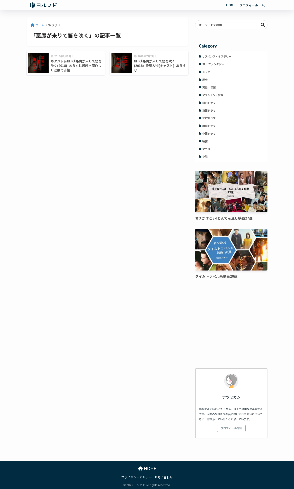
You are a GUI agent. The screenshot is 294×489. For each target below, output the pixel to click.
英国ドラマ (209, 110)
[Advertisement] (231, 324)
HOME (230, 5)
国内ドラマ (209, 103)
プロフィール (248, 5)
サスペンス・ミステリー (216, 56)
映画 (205, 141)
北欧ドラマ (209, 118)
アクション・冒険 (212, 95)
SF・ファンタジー (213, 64)
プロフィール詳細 (231, 428)
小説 (205, 157)
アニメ (206, 149)
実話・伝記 (209, 87)
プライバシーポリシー (136, 477)
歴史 (205, 80)
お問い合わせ (163, 477)
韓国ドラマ (209, 126)
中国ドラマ (209, 133)
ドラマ (206, 72)
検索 (262, 24)
